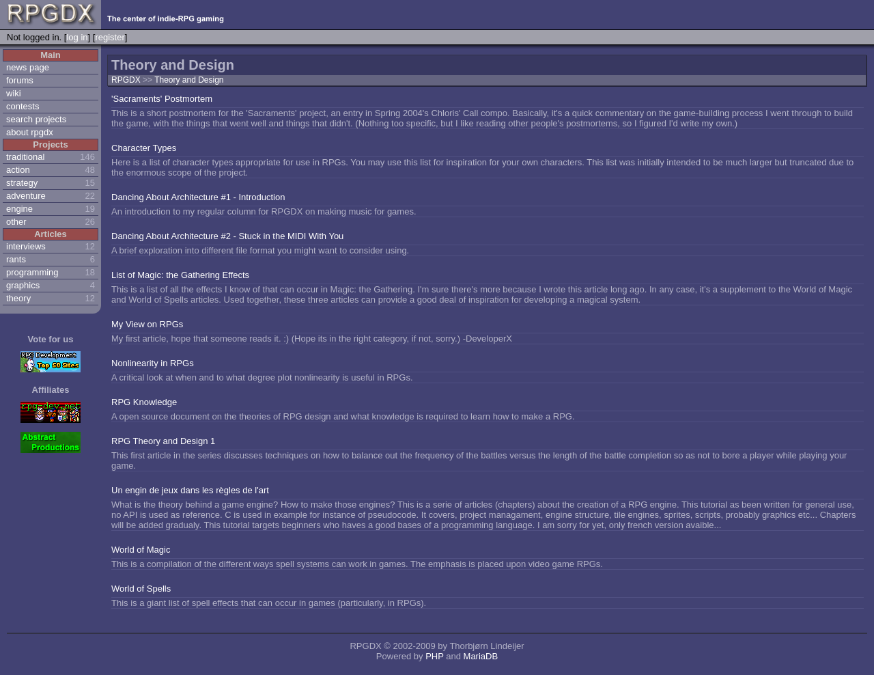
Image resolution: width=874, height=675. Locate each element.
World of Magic (140, 550)
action (18, 170)
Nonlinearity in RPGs (152, 363)
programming (32, 272)
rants (16, 259)
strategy (22, 183)
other (16, 222)
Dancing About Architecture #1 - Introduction (198, 197)
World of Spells (141, 588)
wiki (13, 93)
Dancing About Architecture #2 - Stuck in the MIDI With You (227, 236)
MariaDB (481, 656)
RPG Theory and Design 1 (163, 441)
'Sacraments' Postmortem (161, 99)
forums (19, 80)
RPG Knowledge (144, 402)
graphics (23, 285)
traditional (25, 157)
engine (19, 209)
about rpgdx (29, 132)
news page (27, 67)
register (109, 37)
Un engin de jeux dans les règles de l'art (190, 490)
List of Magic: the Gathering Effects (180, 275)
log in (76, 37)
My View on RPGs (147, 324)
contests (22, 106)
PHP (434, 656)
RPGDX (126, 80)
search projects (36, 119)
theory (18, 298)
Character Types (143, 148)
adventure (26, 196)
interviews (26, 246)
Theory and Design (188, 80)
